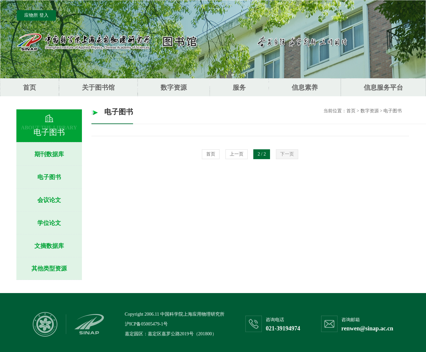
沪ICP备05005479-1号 (146, 324)
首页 (29, 87)
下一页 (287, 154)
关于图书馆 (98, 87)
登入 (43, 15)
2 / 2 (262, 154)
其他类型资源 (49, 268)
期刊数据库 (49, 154)
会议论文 (49, 200)
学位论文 (49, 223)
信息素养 (305, 87)
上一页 (236, 154)
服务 (239, 87)
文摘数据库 (49, 246)
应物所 (31, 15)
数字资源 (174, 87)
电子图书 (49, 177)
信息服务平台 (383, 87)
